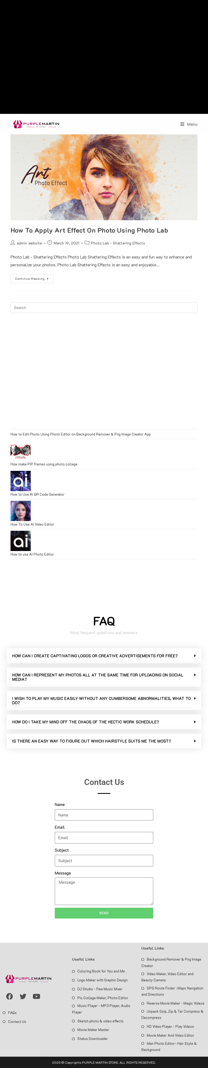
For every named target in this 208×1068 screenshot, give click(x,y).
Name (60, 804)
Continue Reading (34, 277)
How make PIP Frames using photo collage (44, 464)
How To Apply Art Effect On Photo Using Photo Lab (89, 230)
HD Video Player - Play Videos (170, 1026)
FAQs (12, 1012)
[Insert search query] (104, 307)
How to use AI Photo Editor (32, 554)
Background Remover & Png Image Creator (171, 962)
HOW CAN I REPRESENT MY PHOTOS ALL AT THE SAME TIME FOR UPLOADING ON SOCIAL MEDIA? (97, 677)
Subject (62, 850)
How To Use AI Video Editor (32, 524)
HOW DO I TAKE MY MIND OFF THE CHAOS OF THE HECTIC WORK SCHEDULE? (85, 722)
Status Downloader (92, 1038)
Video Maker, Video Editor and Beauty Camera (167, 976)
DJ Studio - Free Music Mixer (99, 989)
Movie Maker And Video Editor (170, 1035)
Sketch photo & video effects (100, 1021)
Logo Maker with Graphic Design (102, 980)
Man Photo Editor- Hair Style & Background (169, 1046)
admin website (29, 243)
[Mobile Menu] (189, 124)
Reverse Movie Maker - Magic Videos (175, 1003)
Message (63, 873)
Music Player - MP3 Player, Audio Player (101, 1008)
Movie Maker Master (93, 1029)
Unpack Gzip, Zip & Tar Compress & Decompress (172, 1014)
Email (60, 827)
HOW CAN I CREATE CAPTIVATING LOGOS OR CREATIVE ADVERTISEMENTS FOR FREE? (95, 655)
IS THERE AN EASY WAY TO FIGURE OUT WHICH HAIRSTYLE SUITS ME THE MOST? (91, 741)
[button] (104, 655)
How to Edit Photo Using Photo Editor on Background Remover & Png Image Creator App (81, 434)
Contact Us (17, 1021)
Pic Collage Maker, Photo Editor (102, 997)
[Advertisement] (104, 58)
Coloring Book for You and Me (101, 971)
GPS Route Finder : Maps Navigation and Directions (172, 991)
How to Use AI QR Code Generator (37, 494)
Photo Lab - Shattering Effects (118, 243)
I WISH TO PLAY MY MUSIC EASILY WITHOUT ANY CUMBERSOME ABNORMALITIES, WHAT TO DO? (101, 700)
